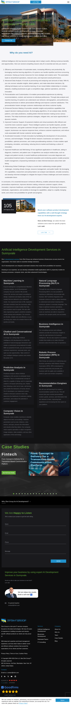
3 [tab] (19, 493)
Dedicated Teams (43, 639)
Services (40, 626)
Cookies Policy (23, 653)
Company (58, 626)
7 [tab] (30, 493)
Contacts (4, 669)
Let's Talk (36, 2)
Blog (56, 641)
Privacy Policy (23, 703)
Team (56, 635)
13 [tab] (47, 493)
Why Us (57, 632)
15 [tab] (53, 493)
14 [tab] (50, 493)
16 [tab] (56, 493)
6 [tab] (27, 493)
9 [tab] (36, 493)
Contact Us (8, 40)
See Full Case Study (8, 472)
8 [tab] (33, 493)
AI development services (11, 259)
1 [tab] (13, 493)
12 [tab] (44, 493)
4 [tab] (22, 493)
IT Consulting (42, 642)
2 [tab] (16, 493)
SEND (58, 561)
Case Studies (59, 638)
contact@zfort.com (14, 605)
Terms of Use (14, 653)
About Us (57, 629)
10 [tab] (39, 493)
